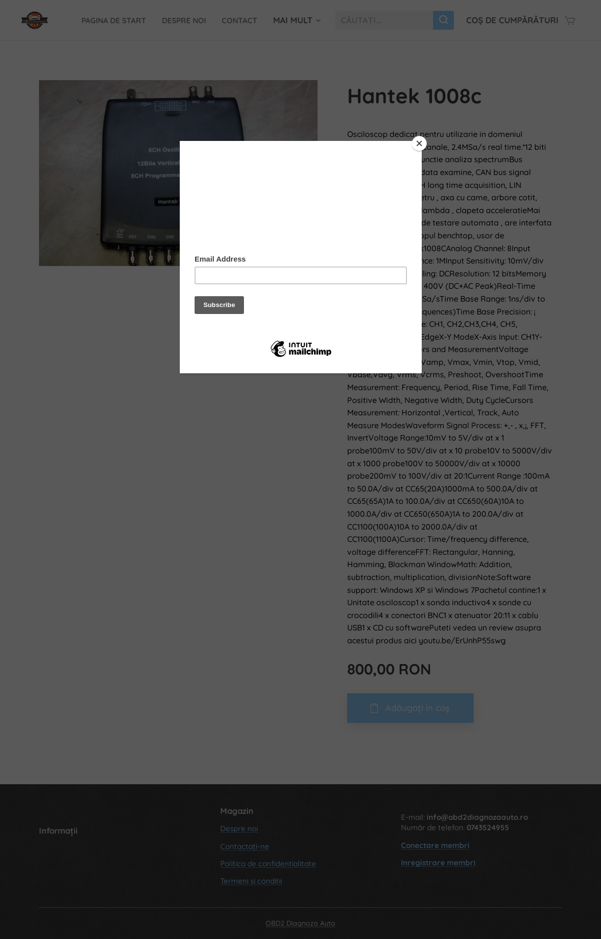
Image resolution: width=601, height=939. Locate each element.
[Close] (419, 143)
